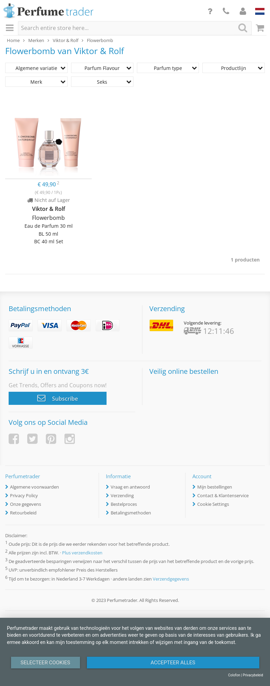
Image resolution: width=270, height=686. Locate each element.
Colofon (234, 675)
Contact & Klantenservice (223, 495)
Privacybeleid (253, 675)
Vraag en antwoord (130, 487)
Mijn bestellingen (214, 487)
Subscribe (57, 397)
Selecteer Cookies (45, 662)
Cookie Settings (213, 504)
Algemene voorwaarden (34, 487)
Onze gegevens (25, 504)
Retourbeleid (23, 513)
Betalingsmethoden (131, 513)
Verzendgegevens (171, 579)
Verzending (122, 495)
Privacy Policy (24, 495)
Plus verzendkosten (82, 553)
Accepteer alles (173, 662)
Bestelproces (124, 504)
